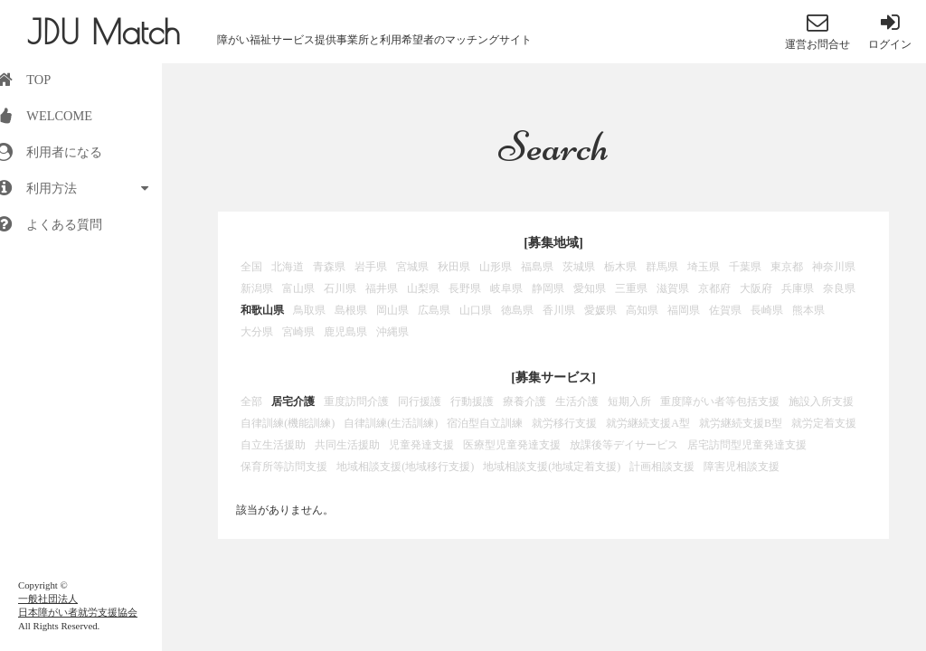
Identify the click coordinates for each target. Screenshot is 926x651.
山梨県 (423, 288)
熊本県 (808, 310)
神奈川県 (833, 266)
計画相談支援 (661, 466)
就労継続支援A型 (648, 423)
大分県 (257, 332)
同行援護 (419, 401)
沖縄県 (392, 332)
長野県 (465, 288)
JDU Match (103, 32)
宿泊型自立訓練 (485, 423)
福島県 (537, 266)
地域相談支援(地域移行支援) (405, 466)
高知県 (642, 310)
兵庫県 (797, 288)
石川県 (340, 288)
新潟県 (257, 288)
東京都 (786, 266)
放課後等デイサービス (624, 445)
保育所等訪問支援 (284, 466)
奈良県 (839, 288)
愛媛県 (600, 310)
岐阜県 (506, 288)
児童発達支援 (421, 445)
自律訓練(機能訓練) (288, 423)
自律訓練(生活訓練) (391, 423)
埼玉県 (703, 266)
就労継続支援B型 (740, 423)
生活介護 (577, 401)
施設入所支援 (821, 401)
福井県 (381, 288)
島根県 (351, 310)
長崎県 (767, 310)
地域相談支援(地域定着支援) (551, 466)
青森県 (329, 266)
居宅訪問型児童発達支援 (747, 445)
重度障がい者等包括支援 (720, 401)
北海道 (287, 266)
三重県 (631, 288)
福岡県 (683, 310)
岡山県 (392, 310)
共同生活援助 (347, 445)
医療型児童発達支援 (512, 445)
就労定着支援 (823, 423)
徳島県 (517, 310)
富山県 (298, 288)
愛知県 (589, 288)
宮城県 (412, 266)
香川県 (559, 310)
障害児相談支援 (742, 466)
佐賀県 (725, 310)
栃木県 (620, 266)
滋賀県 (673, 288)
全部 (251, 401)
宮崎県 (298, 332)
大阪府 (756, 288)
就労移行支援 (564, 423)
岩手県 (370, 266)
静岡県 (548, 288)
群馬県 (662, 266)
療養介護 (524, 401)
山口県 (475, 310)
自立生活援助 (273, 445)
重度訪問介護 (356, 401)
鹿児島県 (345, 332)
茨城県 (578, 266)
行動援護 (472, 401)
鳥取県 (309, 310)
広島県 (434, 310)
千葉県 (745, 266)
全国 (251, 266)
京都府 (714, 288)
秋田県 (454, 266)
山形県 (495, 266)
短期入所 (629, 401)
